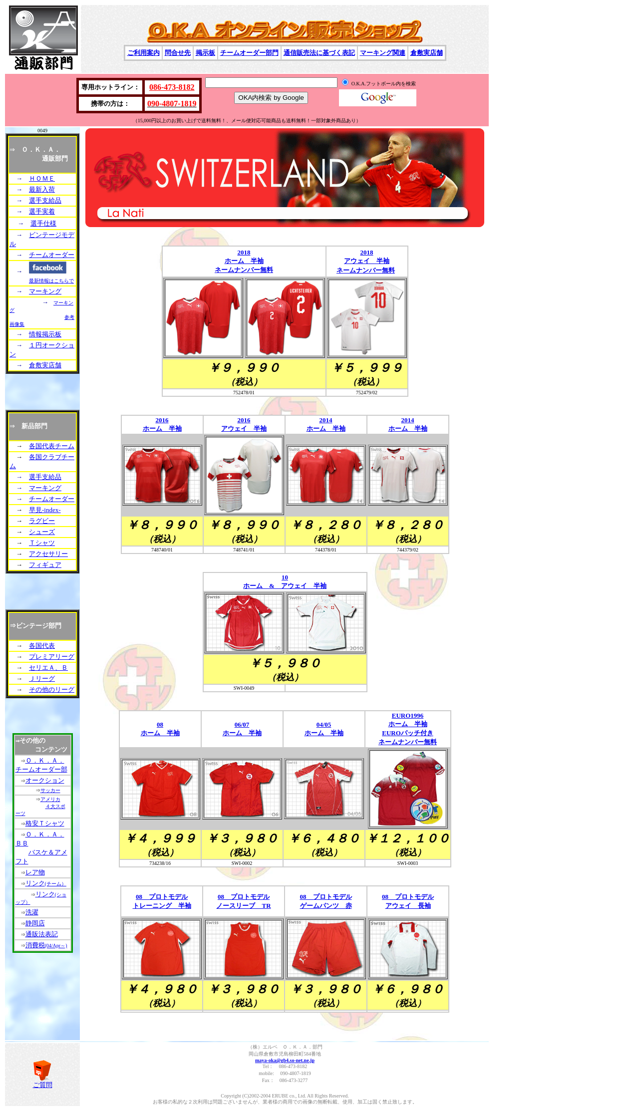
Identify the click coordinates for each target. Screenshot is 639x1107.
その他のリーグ (51, 689)
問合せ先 (178, 52)
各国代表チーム (51, 446)
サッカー (50, 790)
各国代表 (42, 645)
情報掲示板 (45, 334)
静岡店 (35, 923)
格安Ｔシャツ (44, 823)
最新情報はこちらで (51, 280)
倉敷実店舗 (426, 52)
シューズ (42, 532)
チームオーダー (51, 255)
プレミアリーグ (51, 656)
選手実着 (42, 211)
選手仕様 (43, 223)
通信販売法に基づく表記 (319, 52)
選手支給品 (45, 200)
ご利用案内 (143, 52)
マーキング (45, 291)
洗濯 (31, 912)
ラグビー (42, 521)
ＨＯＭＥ (42, 178)
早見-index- (45, 510)
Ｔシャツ (42, 543)
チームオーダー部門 (249, 52)
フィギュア (45, 564)
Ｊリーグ (42, 678)
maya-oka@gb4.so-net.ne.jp (285, 1060)
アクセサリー (48, 553)
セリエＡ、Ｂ (48, 667)
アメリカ (50, 799)
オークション (44, 780)
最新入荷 (42, 189)
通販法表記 (41, 934)
